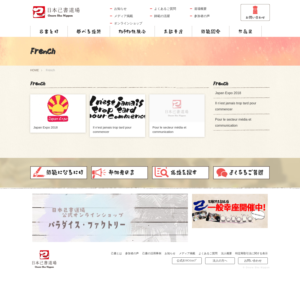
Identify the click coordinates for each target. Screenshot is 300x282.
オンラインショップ (128, 23)
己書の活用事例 (151, 253)
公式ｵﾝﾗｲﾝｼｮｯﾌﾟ (187, 260)
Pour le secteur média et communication (233, 122)
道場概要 (200, 8)
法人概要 (226, 253)
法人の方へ (220, 260)
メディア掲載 (123, 16)
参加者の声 (202, 16)
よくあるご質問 (165, 8)
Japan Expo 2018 (45, 127)
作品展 (245, 31)
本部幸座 (173, 31)
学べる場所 (88, 31)
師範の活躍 (162, 16)
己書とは (49, 31)
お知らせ (120, 8)
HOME (34, 70)
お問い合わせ (253, 260)
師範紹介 (211, 31)
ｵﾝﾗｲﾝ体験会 (132, 31)
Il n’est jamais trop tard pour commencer (235, 106)
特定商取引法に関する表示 (251, 253)
